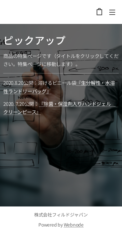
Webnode (74, 224)
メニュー (112, 12)
